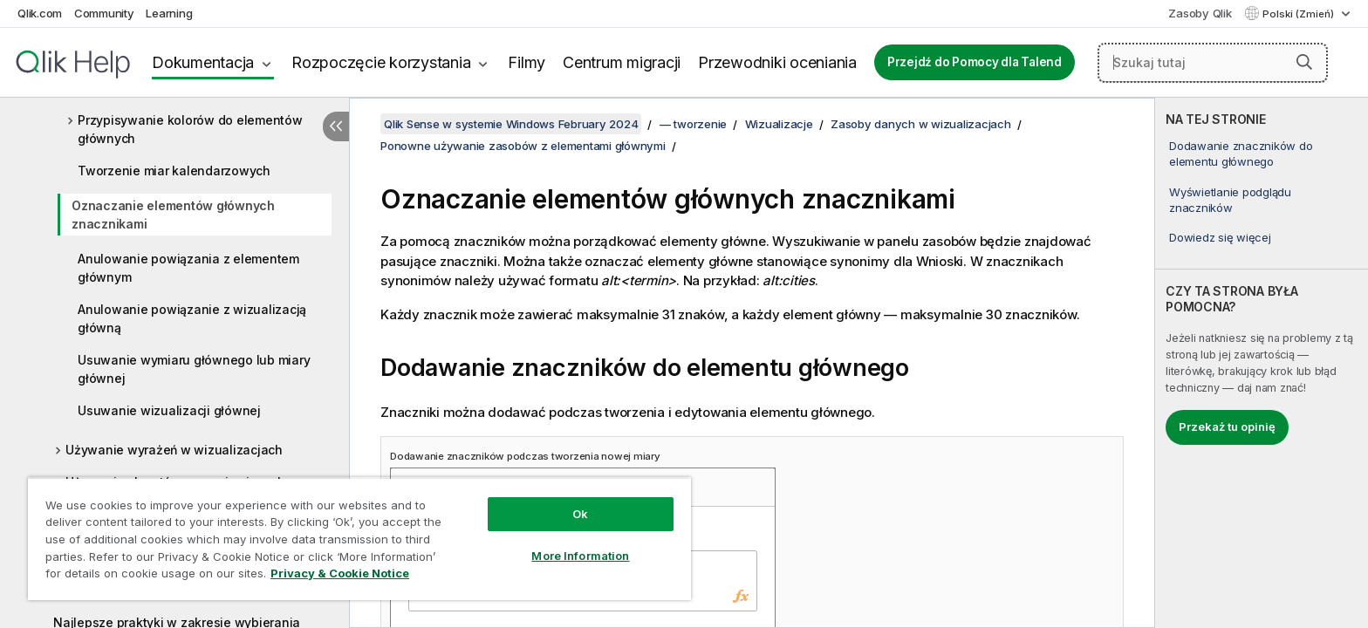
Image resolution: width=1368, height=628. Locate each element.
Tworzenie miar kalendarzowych (174, 170)
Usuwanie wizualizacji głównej (169, 410)
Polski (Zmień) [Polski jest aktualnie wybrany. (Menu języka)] (1299, 14)
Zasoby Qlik (1199, 13)
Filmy (526, 62)
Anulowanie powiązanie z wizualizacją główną (192, 318)
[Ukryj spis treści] (336, 126)
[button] (1304, 62)
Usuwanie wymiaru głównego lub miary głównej (194, 369)
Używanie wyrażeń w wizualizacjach (174, 449)
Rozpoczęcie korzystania (380, 62)
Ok (580, 514)
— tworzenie (693, 124)
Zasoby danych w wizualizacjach (921, 124)
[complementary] (1261, 363)
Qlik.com (39, 13)
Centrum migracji (622, 62)
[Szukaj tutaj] (1212, 62)
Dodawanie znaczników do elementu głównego (1240, 153)
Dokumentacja (203, 62)
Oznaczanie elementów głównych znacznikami (173, 214)
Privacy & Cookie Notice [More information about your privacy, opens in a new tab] (339, 573)
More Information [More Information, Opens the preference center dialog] (580, 556)
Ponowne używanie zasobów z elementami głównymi (523, 146)
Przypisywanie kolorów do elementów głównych (190, 129)
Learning (169, 13)
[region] (359, 538)
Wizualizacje (779, 124)
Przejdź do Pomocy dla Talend (974, 62)
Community (104, 13)
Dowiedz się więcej (1220, 237)
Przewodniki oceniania (777, 62)
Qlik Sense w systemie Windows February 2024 (511, 124)
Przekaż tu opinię (1227, 426)
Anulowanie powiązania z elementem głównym (188, 267)
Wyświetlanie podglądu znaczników (1230, 200)
